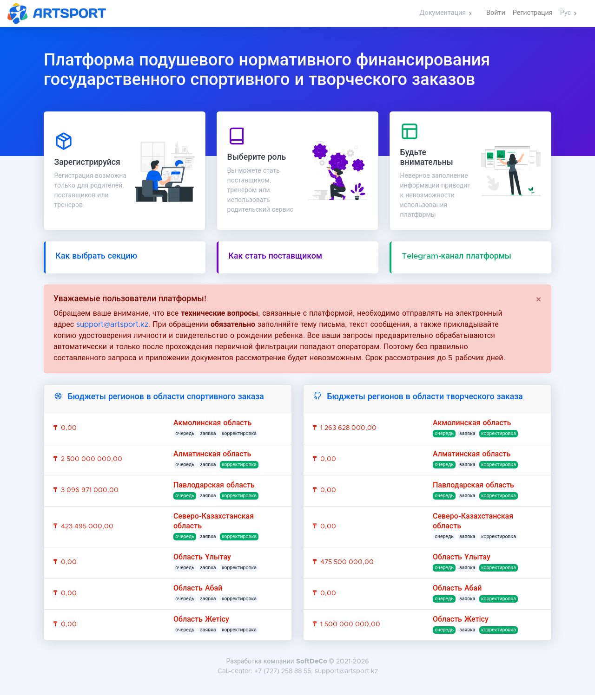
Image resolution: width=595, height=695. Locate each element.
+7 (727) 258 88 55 (282, 671)
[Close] (538, 300)
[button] (445, 13)
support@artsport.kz (112, 324)
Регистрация (533, 13)
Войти (495, 13)
